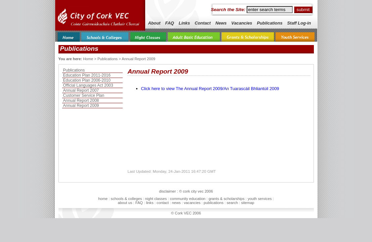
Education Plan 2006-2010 (87, 80)
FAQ (169, 23)
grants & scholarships (227, 199)
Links (184, 23)
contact (163, 203)
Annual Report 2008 (81, 100)
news (176, 203)
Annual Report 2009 (81, 105)
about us (125, 203)
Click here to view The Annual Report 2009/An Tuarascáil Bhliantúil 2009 (210, 88)
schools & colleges (126, 199)
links (149, 203)
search (232, 203)
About (154, 23)
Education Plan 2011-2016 (87, 75)
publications (213, 203)
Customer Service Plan (84, 95)
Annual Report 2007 (81, 90)
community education (188, 199)
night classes (156, 199)
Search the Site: (228, 9)
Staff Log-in (299, 23)
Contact (203, 23)
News (220, 23)
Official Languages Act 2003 (88, 85)
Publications (269, 23)
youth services (260, 199)
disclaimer (167, 191)
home (103, 199)
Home (88, 59)
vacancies (192, 203)
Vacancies (241, 23)
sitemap (247, 203)
